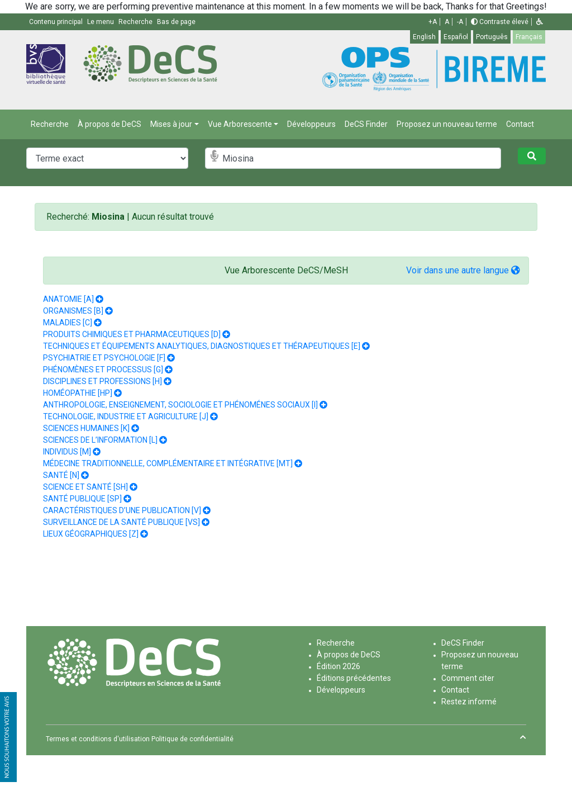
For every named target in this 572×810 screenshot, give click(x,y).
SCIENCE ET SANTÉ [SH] (85, 486)
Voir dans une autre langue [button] (463, 270)
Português (492, 37)
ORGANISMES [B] (73, 310)
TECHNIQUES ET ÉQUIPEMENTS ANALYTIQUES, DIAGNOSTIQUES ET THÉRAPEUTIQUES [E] (201, 346)
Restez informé (469, 701)
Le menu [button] (101, 22)
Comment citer (467, 678)
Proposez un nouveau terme (447, 124)
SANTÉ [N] (61, 475)
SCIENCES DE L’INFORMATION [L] (100, 439)
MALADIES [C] (67, 322)
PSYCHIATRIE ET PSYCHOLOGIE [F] (104, 357)
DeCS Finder (366, 124)
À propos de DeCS (109, 124)
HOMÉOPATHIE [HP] (77, 393)
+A (432, 22)
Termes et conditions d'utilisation (98, 739)
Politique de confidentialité (192, 739)
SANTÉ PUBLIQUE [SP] (82, 498)
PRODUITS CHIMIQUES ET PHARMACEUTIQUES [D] (132, 334)
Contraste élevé (499, 22)
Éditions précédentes (354, 678)
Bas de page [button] (176, 22)
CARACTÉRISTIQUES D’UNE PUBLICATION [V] (122, 510)
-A (460, 22)
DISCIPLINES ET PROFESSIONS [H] (102, 381)
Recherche (50, 124)
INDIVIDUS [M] (67, 451)
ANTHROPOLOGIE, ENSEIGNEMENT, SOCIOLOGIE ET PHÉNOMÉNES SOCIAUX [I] (180, 404)
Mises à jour (171, 124)
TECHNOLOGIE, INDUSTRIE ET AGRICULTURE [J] (125, 416)
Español (456, 37)
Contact (520, 124)
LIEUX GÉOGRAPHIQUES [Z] (91, 533)
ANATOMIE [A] (68, 299)
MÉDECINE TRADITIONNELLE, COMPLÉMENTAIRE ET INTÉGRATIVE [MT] (168, 463)
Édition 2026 (338, 666)
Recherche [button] (136, 22)
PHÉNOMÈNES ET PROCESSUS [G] (103, 369)
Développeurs (311, 124)
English (424, 37)
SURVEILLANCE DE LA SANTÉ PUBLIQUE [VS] (121, 522)
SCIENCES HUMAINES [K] (86, 428)
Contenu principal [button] (56, 22)
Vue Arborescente (240, 124)
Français (529, 37)
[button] (539, 22)
